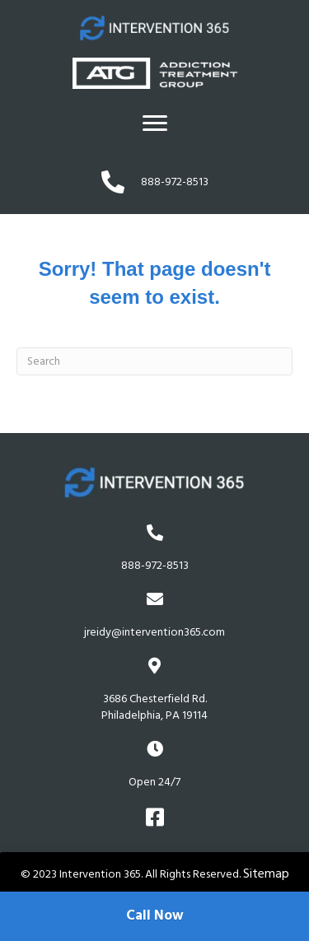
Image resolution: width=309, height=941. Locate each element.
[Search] (154, 361)
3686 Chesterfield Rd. (155, 707)
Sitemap (266, 873)
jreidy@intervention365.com (154, 632)
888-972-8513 (155, 565)
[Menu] (155, 123)
